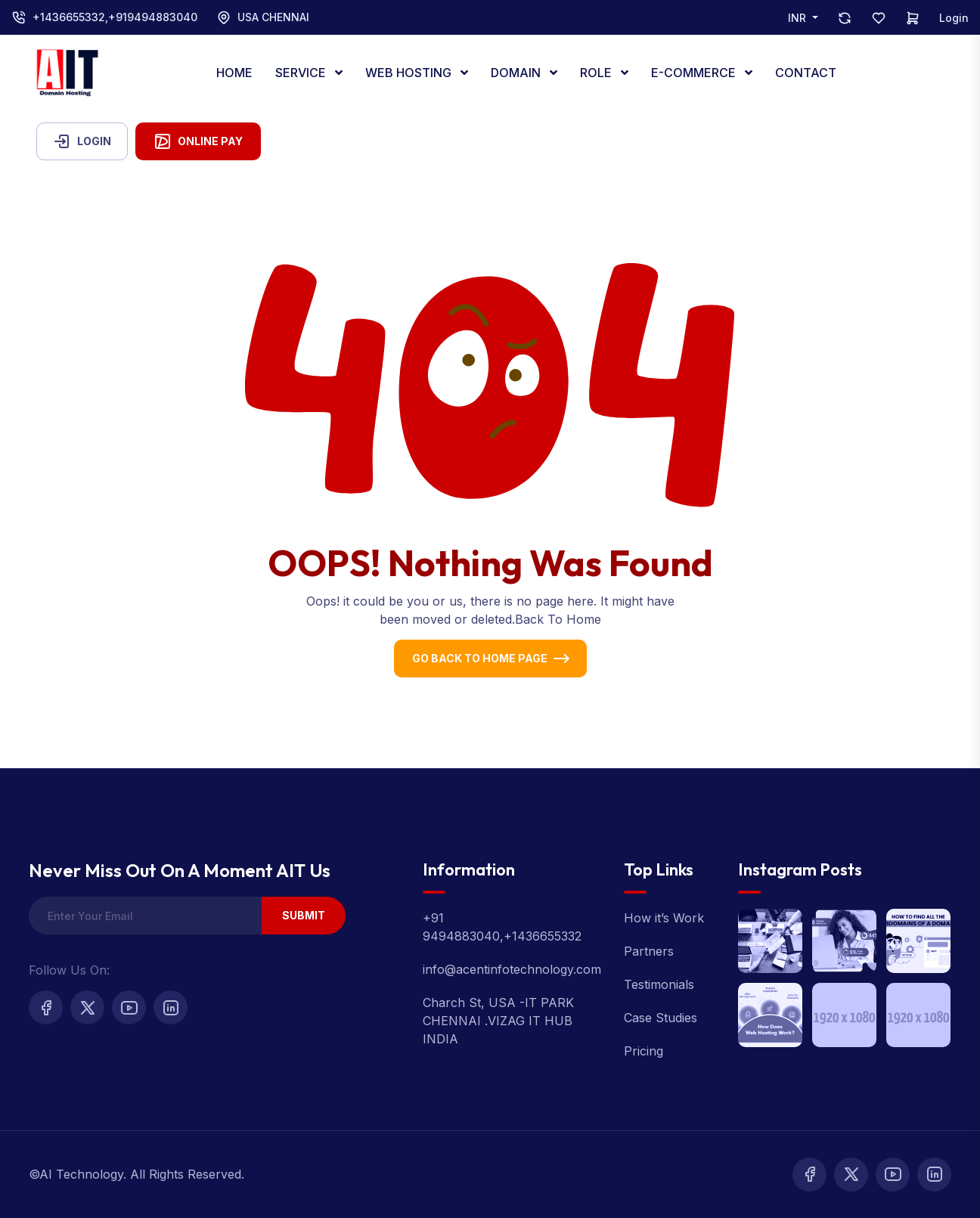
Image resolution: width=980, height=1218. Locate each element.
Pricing (643, 1050)
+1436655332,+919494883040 (115, 17)
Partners (649, 951)
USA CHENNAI (273, 17)
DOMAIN (517, 72)
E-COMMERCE (695, 72)
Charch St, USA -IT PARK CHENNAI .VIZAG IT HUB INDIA (498, 1020)
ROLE (597, 72)
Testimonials (659, 984)
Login (954, 17)
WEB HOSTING (409, 72)
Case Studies (660, 1017)
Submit (303, 915)
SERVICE (302, 72)
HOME (234, 72)
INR (798, 17)
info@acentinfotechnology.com (512, 969)
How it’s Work (664, 917)
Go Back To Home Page (479, 658)
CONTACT (805, 72)
